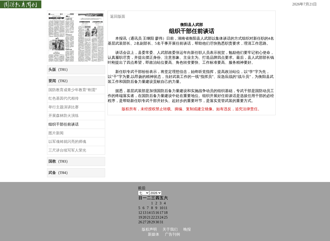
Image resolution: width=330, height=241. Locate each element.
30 (157, 222)
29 (153, 222)
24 (161, 217)
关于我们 (170, 229)
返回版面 (117, 16)
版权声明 (149, 229)
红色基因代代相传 (63, 98)
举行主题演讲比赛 (63, 107)
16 (157, 213)
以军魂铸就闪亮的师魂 (67, 142)
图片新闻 (56, 133)
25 (166, 217)
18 (166, 213)
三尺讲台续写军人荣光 (67, 150)
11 (165, 208)
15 (153, 213)
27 (144, 222)
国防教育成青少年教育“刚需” (72, 90)
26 (140, 222)
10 (161, 208)
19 (140, 217)
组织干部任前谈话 (63, 124)
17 (161, 213)
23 (157, 217)
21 (149, 217)
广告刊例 (172, 234)
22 (153, 217)
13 (144, 213)
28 (149, 222)
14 (149, 213)
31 (161, 222)
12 (140, 213)
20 (144, 217)
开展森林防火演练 (63, 116)
